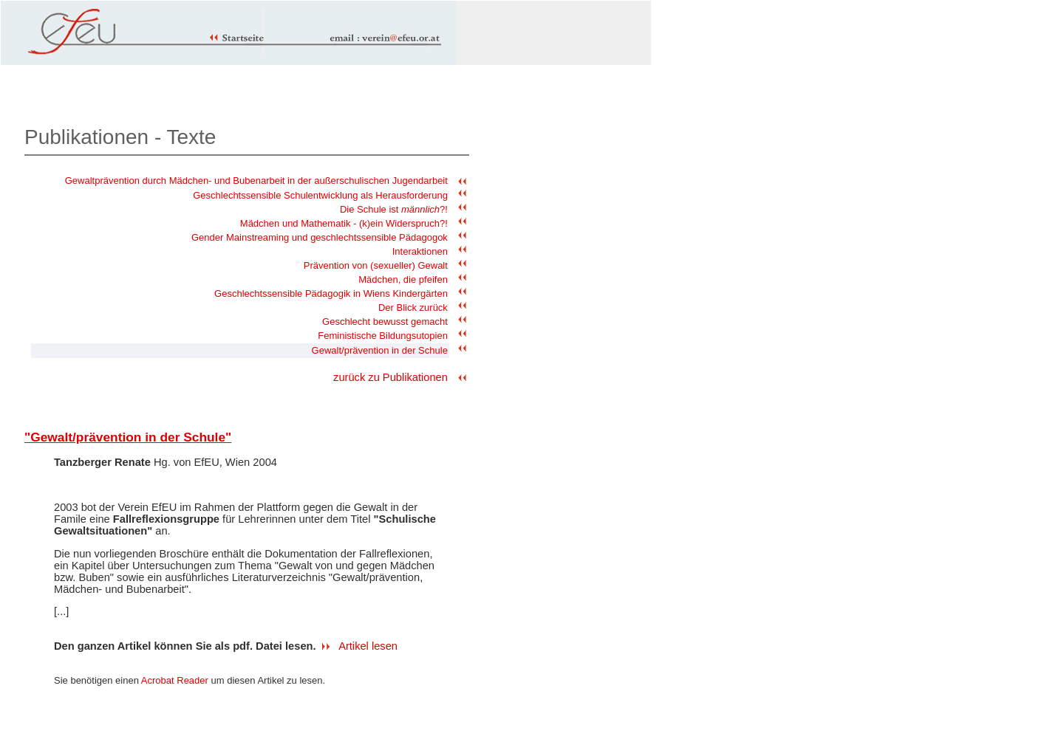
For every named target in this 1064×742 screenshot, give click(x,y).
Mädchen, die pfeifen (403, 279)
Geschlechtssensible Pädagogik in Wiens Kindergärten (331, 293)
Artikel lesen (368, 646)
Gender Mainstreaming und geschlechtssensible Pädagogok (319, 237)
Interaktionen (420, 251)
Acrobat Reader (174, 680)
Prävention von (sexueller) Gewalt (376, 265)
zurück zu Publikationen (390, 377)
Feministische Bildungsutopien (383, 335)
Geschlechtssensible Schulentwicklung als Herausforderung (320, 195)
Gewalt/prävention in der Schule (380, 350)
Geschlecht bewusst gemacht (385, 321)
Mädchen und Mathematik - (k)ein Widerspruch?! (344, 223)
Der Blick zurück (413, 307)
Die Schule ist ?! (394, 209)
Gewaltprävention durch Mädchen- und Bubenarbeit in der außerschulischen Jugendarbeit (256, 180)
